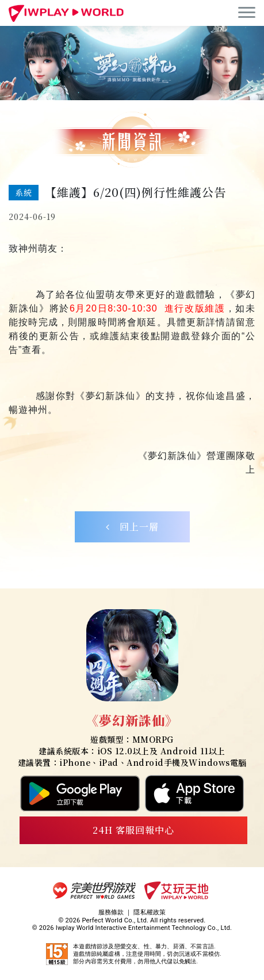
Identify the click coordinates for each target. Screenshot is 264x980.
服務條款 (111, 912)
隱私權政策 (149, 912)
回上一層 (132, 526)
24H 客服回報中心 (133, 830)
